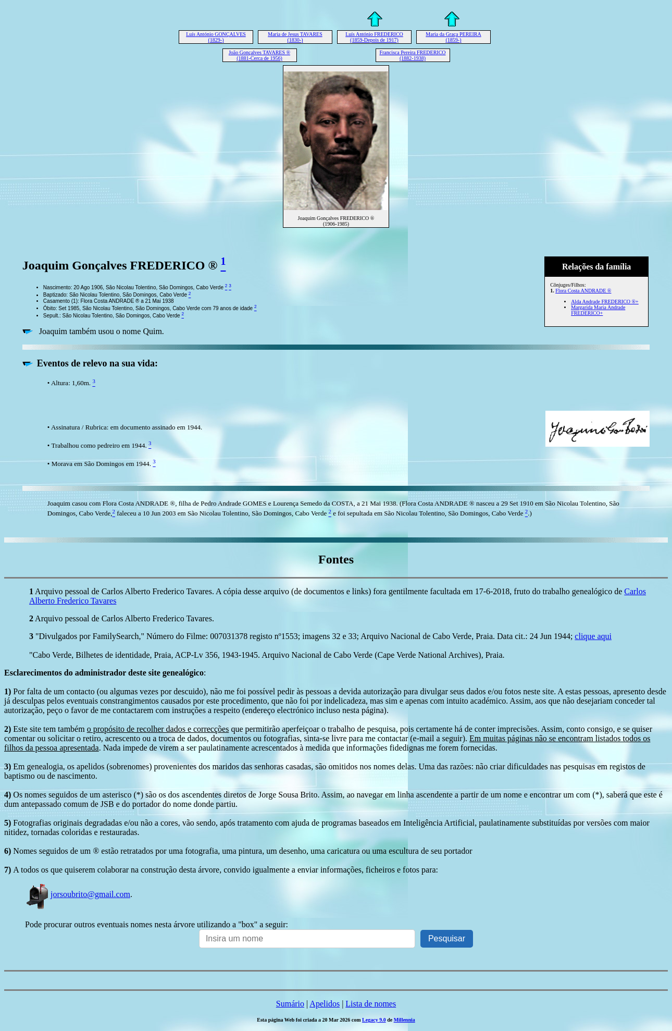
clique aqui (593, 636)
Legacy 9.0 (374, 1020)
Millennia (404, 1020)
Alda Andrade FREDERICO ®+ (605, 301)
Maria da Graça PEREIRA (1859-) (453, 37)
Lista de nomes (370, 1003)
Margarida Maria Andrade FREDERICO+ (598, 310)
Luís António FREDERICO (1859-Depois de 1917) (374, 37)
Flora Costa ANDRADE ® (583, 290)
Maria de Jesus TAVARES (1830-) (295, 37)
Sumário (290, 1003)
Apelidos (324, 1003)
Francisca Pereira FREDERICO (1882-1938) (412, 55)
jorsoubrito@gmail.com (77, 894)
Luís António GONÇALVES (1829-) (216, 37)
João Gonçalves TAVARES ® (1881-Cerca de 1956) (259, 55)
